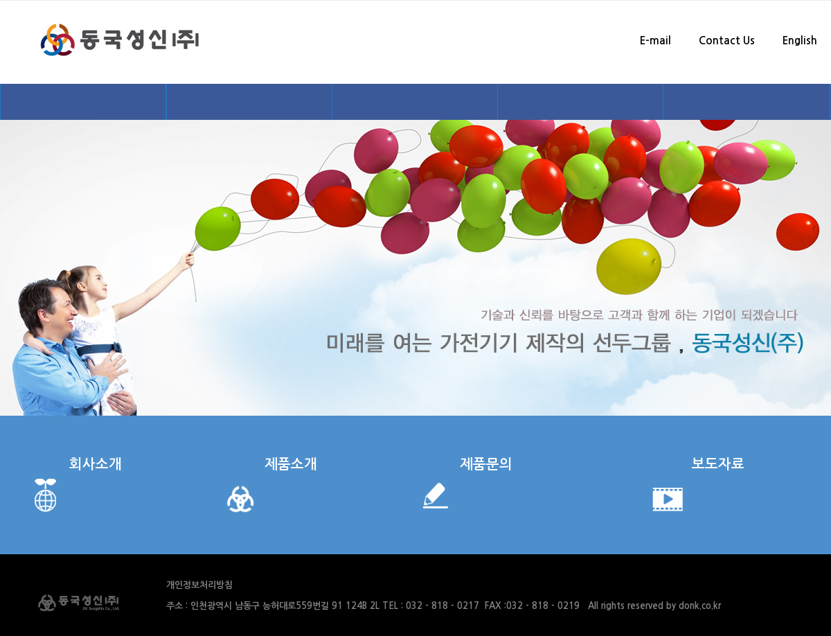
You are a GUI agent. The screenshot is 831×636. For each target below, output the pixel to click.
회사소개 (95, 464)
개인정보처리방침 (199, 585)
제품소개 (291, 464)
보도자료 (718, 464)
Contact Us (727, 40)
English (800, 40)
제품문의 (486, 464)
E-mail (655, 40)
